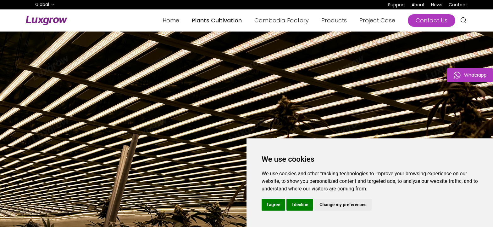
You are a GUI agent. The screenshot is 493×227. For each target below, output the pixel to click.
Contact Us (431, 20)
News (436, 5)
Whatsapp (470, 75)
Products (334, 20)
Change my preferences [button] (342, 204)
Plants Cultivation (217, 20)
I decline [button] (299, 204)
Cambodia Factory (281, 20)
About (418, 5)
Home (171, 20)
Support (396, 5)
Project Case (377, 20)
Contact (458, 5)
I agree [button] (273, 204)
